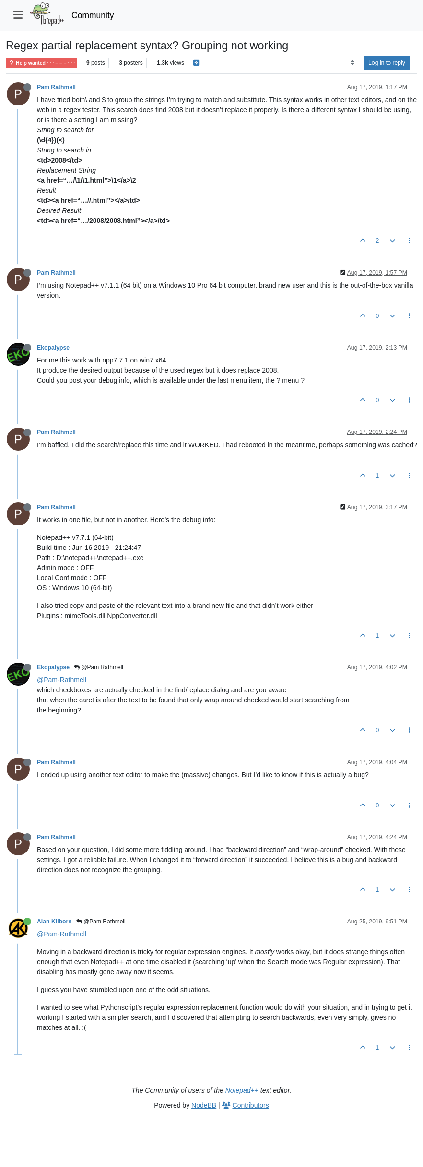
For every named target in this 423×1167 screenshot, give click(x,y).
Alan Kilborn (54, 921)
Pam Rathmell (56, 87)
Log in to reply (386, 62)
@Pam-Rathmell (61, 680)
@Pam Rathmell (98, 667)
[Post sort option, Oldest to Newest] (352, 63)
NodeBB (203, 1105)
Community (92, 15)
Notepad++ (241, 1090)
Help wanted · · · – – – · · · (41, 63)
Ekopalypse (53, 347)
